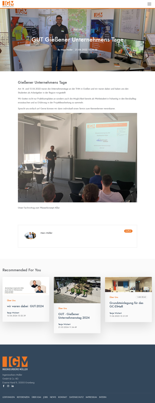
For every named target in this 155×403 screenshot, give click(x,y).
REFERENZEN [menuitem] (23, 397)
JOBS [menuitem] (45, 397)
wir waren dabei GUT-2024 (25, 306)
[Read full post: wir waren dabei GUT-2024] (26, 286)
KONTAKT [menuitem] (62, 397)
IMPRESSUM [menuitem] (91, 397)
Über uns (77, 30)
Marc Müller (67, 50)
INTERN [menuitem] (102, 397)
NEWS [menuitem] (53, 397)
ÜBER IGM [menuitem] (36, 397)
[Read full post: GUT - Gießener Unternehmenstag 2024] (77, 290)
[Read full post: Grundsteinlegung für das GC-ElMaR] (128, 284)
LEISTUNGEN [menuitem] (9, 397)
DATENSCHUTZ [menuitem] (76, 397)
